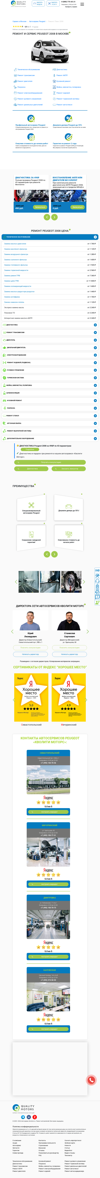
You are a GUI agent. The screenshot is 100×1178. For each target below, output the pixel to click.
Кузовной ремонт (64, 81)
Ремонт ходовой (63, 93)
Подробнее (30, 449)
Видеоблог (68, 1150)
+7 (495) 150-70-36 (48, 763)
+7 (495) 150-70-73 (48, 908)
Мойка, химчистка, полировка (69, 87)
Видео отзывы (70, 1153)
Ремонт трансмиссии (26, 75)
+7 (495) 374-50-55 (48, 980)
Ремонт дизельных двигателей (30, 105)
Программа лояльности (47, 1143)
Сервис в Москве (19, 21)
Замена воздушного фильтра (16, 254)
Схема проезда (18, 1153)
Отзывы (41, 1150)
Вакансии (42, 1148)
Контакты (42, 1140)
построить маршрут (49, 812)
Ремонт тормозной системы (68, 99)
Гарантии (16, 1150)
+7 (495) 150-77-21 (48, 835)
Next (54, 217)
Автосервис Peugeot (37, 21)
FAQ (40, 1155)
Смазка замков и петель (14, 302)
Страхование (43, 1145)
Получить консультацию (51, 462)
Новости (68, 1145)
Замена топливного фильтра (16, 265)
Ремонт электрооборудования (29, 93)
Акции (15, 1143)
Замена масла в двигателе (15, 244)
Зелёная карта (70, 1143)
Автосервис (17, 1145)
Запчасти (16, 1148)
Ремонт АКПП (62, 75)
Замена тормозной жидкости (16, 270)
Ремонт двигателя (24, 81)
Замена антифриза (12, 297)
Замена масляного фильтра (15, 249)
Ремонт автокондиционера (74, 1171)
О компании (17, 1140)
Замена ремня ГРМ (12, 276)
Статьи (67, 1148)
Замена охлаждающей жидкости (17, 286)
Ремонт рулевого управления (29, 99)
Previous (47, 217)
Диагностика (62, 69)
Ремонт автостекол (64, 105)
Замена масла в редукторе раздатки (19, 292)
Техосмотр (68, 1155)
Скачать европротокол (73, 1140)
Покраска (21, 87)
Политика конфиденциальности (26, 1127)
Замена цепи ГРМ (11, 281)
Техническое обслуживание (28, 69)
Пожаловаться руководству (49, 1153)
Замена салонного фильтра (15, 260)
